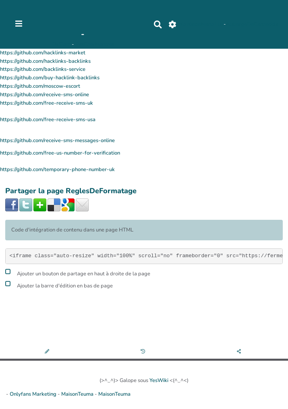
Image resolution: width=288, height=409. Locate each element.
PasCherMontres (94, 44)
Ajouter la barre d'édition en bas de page (59, 284)
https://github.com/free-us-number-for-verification (60, 153)
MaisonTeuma (78, 394)
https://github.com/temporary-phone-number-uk (57, 169)
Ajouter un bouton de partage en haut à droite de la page (77, 272)
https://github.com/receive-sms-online (44, 94)
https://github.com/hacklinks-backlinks (45, 61)
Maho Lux (212, 24)
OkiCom (62, 44)
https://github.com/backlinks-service (42, 69)
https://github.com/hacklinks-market (42, 52)
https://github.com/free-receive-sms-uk (46, 103)
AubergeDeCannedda (252, 24)
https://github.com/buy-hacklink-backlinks (49, 77)
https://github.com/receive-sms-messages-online (57, 140)
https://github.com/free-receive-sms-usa (47, 119)
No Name (190, 24)
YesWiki (158, 380)
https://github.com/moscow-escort (40, 86)
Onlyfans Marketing (34, 394)
